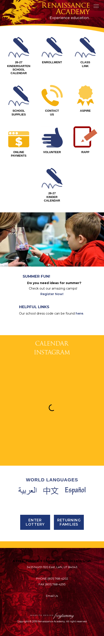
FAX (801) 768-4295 (52, 584)
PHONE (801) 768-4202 (52, 578)
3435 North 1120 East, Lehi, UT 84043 (52, 567)
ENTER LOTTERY (35, 522)
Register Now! (51, 294)
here (79, 313)
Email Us (52, 596)
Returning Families (69, 522)
